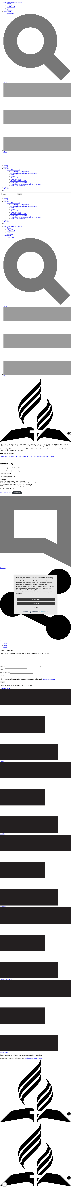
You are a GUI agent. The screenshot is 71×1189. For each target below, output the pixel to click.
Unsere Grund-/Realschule (17, 185)
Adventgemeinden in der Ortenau (12, 2)
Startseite (6, 165)
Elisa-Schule (10, 13)
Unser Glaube (14, 174)
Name (2, 671)
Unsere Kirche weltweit (13, 170)
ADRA (44, 456)
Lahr (8, 8)
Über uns (6, 168)
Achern (9, 3)
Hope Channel (50, 456)
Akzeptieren (36, 599)
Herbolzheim (10, 5)
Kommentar (4, 668)
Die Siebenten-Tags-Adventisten (19, 171)
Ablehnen (36, 603)
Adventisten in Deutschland (8, 456)
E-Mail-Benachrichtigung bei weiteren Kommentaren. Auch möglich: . (27, 681)
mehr (36, 608)
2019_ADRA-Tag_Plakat (5, 492)
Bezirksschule (7, 11)
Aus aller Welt (14, 176)
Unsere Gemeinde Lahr (13, 178)
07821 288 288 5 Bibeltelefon (18, 181)
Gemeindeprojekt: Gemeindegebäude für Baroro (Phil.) (25, 184)
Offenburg (10, 10)
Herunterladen (17, 492)
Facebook (6, 643)
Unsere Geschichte (15, 179)
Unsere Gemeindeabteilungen (18, 182)
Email (5, 647)
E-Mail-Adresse (5, 674)
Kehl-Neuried (11, 7)
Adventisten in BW (21, 456)
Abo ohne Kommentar (49, 681)
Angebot (5, 187)
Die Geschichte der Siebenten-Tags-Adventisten (23, 173)
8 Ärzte (5, 190)
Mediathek (6, 188)
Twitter (5, 645)
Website (2, 678)
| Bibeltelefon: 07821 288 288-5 (33, 1060)
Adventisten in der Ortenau (34, 456)
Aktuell (5, 167)
